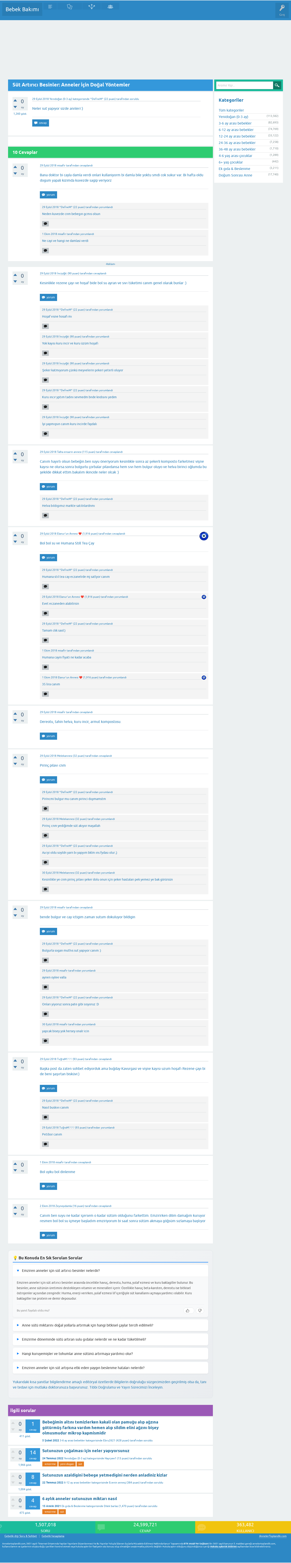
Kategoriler (91, 12)
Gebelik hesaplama (53, 1536)
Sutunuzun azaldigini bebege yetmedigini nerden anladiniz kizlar (104, 1475)
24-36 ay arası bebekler (237, 143)
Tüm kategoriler (231, 110)
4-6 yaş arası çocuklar (235, 156)
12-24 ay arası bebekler (237, 136)
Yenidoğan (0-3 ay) (60, 99)
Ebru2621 (109, 1440)
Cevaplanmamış (69, 12)
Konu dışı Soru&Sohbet (156, 12)
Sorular (50, 12)
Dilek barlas (111, 1506)
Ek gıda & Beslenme (74, 1506)
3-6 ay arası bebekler (72, 1440)
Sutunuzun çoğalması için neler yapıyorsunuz (85, 1450)
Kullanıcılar (110, 12)
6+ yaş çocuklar (231, 162)
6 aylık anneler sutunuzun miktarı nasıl (79, 1498)
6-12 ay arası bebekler (77, 1482)
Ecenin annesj (117, 1482)
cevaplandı (86, 165)
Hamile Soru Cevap (188, 12)
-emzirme (50, 1464)
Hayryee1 (110, 1458)
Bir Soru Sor (129, 12)
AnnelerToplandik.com (273, 1536)
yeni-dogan (67, 1464)
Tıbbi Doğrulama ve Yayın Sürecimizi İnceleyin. (126, 1387)
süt (80, 1464)
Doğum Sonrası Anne (235, 175)
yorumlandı (106, 207)
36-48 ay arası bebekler (237, 149)
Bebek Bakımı (22, 9)
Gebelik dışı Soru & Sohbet (20, 1536)
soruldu (134, 99)
